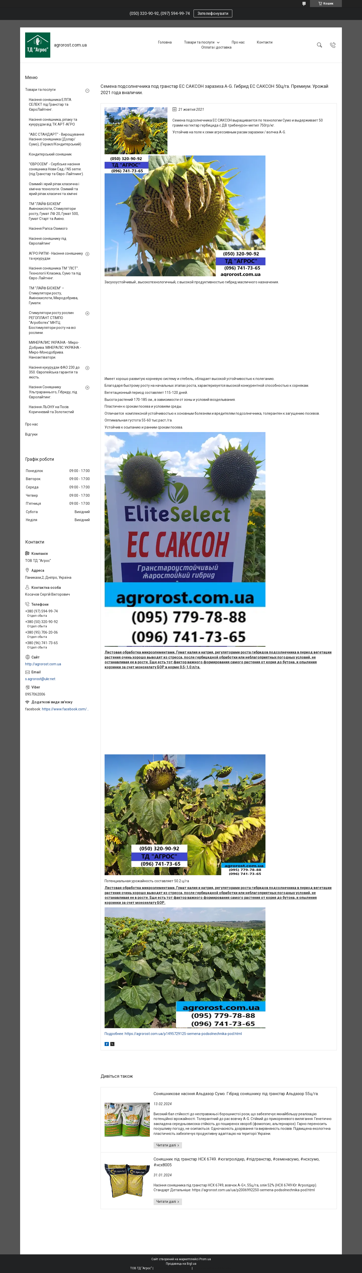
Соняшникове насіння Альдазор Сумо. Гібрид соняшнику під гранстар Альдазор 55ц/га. (236, 1093)
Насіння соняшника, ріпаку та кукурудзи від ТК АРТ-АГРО (53, 122)
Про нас (238, 42)
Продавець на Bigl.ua (181, 1263)
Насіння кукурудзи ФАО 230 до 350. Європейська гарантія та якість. (54, 372)
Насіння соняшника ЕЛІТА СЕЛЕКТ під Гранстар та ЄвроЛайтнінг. (50, 104)
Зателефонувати (213, 13)
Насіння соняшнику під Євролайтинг (47, 241)
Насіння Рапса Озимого (48, 228)
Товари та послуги (199, 42)
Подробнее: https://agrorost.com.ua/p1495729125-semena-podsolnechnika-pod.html (173, 1034)
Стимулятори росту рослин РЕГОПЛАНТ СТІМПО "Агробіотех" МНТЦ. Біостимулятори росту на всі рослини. (52, 322)
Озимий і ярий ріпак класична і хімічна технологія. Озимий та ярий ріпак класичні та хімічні (54, 189)
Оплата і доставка (216, 47)
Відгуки (31, 434)
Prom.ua (205, 1259)
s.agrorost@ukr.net (40, 679)
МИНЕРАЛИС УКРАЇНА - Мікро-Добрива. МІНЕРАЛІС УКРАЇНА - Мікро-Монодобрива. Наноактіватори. (55, 349)
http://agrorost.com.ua (43, 664)
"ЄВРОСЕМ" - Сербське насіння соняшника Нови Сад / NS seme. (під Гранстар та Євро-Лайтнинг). (56, 169)
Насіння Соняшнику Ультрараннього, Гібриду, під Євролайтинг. (53, 392)
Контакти (265, 42)
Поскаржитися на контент (172, 1268)
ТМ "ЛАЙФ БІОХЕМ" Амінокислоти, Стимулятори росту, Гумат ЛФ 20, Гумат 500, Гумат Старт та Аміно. (54, 211)
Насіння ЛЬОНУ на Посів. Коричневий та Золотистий (51, 409)
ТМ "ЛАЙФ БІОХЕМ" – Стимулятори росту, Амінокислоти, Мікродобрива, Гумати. (53, 295)
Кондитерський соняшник (50, 154)
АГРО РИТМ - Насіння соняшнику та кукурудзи (56, 255)
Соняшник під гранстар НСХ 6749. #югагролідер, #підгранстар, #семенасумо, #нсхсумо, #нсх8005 (237, 1162)
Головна (165, 42)
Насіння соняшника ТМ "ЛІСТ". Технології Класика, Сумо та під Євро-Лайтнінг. (55, 273)
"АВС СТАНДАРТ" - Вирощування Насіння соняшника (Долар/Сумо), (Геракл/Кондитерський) (56, 139)
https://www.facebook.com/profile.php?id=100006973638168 (66, 709)
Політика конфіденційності (212, 1268)
